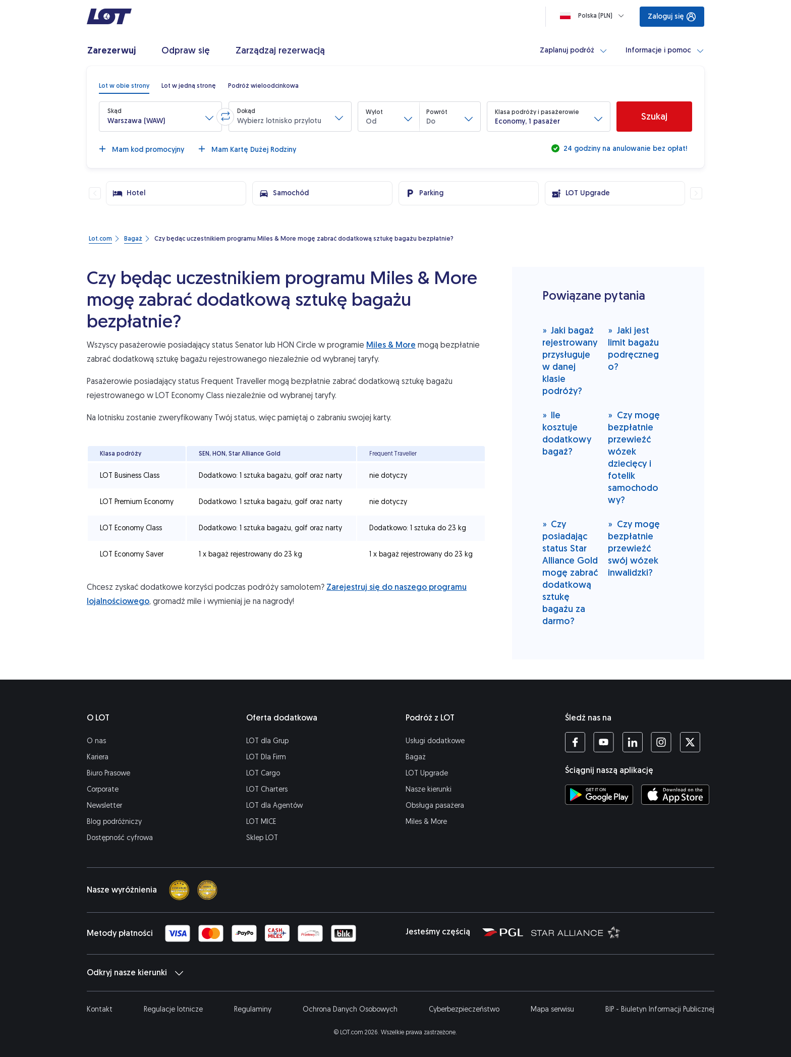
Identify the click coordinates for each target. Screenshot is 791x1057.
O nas (96, 741)
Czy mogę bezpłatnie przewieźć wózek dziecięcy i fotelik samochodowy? (634, 457)
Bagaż (416, 757)
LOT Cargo (263, 773)
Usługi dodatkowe (435, 741)
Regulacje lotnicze (173, 1009)
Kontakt (99, 1009)
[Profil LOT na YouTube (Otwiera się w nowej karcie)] (603, 742)
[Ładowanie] (594, 16)
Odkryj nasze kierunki (135, 973)
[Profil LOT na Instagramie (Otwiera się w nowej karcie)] (661, 742)
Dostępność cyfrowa (120, 837)
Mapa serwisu (552, 1009)
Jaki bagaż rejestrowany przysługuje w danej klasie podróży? (569, 360)
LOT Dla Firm (266, 757)
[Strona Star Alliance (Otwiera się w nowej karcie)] (575, 932)
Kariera (97, 757)
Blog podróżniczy (114, 821)
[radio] (124, 85)
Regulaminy (252, 1009)
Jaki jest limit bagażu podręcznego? (633, 348)
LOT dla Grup (267, 741)
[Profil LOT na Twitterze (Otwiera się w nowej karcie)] (690, 742)
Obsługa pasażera (435, 805)
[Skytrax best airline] (207, 890)
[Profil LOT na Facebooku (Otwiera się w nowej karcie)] (575, 742)
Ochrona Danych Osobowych (350, 1009)
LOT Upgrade (427, 773)
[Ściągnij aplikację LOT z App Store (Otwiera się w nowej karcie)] (675, 795)
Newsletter (104, 805)
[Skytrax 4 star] (179, 890)
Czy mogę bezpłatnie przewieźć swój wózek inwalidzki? (634, 548)
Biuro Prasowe (108, 773)
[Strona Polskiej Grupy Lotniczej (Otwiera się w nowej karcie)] (502, 932)
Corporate (103, 789)
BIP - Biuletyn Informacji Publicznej (659, 1009)
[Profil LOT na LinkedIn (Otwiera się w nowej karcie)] (632, 742)
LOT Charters (267, 789)
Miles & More (391, 345)
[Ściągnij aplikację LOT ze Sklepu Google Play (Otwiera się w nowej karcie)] (599, 795)
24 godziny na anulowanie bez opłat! (624, 148)
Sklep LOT (262, 837)
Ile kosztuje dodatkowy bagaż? (566, 433)
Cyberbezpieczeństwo (464, 1009)
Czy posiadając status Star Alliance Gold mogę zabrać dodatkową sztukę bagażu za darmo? (570, 572)
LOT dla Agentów (274, 805)
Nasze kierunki (428, 789)
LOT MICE (261, 821)
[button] (160, 116)
